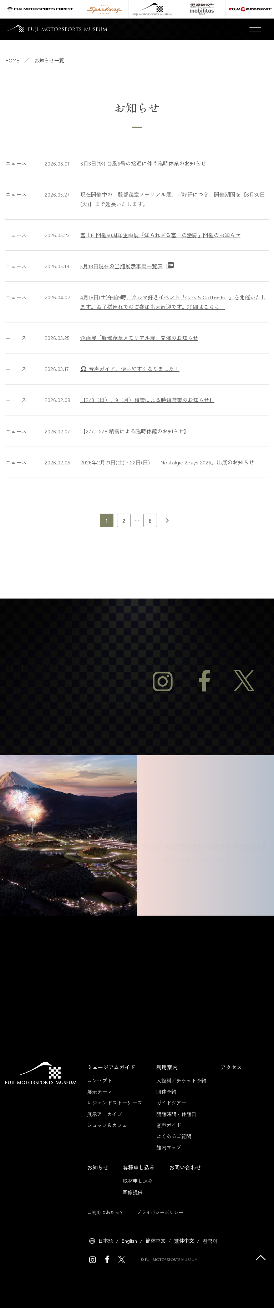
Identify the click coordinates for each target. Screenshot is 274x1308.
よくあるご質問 (173, 1136)
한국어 (210, 1240)
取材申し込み (138, 1180)
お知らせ (97, 1167)
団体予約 (166, 1091)
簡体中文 (156, 1240)
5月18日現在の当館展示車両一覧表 (121, 266)
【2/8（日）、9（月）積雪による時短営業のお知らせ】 (147, 399)
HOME (12, 60)
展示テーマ (99, 1091)
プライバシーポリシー (160, 1212)
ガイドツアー (171, 1102)
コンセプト (99, 1080)
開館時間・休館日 (176, 1114)
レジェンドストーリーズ (114, 1102)
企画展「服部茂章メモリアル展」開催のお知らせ (139, 337)
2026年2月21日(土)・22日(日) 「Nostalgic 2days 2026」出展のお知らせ (167, 462)
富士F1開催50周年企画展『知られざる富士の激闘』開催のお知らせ (160, 235)
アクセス (231, 1067)
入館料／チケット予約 (181, 1080)
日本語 (105, 1240)
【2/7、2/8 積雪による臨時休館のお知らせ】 (134, 431)
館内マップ (168, 1147)
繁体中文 (184, 1240)
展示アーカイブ (104, 1114)
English (129, 1240)
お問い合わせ (185, 1167)
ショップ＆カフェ (107, 1125)
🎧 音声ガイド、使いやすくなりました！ (129, 368)
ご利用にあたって (105, 1212)
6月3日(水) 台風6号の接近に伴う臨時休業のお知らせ (143, 163)
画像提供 (133, 1192)
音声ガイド (168, 1125)
